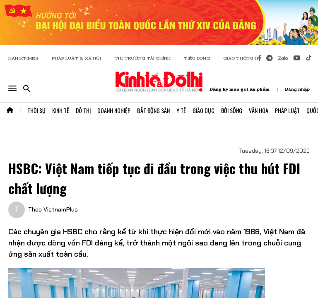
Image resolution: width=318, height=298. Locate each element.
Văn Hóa (258, 110)
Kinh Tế (60, 110)
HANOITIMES (23, 58)
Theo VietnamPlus (53, 209)
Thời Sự (36, 110)
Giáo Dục (203, 110)
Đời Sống (231, 110)
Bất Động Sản (153, 110)
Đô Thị (83, 110)
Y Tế (181, 110)
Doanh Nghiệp (113, 110)
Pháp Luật (287, 110)
